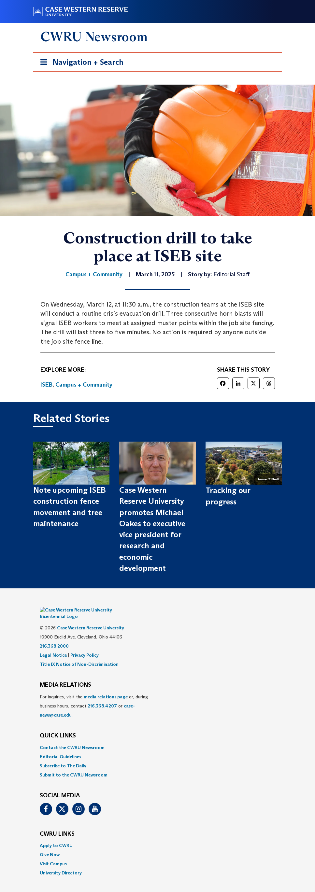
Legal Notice (53, 645)
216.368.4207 (102, 696)
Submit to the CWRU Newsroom (73, 765)
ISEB (46, 384)
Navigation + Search (79, 63)
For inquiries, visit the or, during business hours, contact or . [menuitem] (94, 696)
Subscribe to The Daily (63, 756)
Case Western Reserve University (90, 618)
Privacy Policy (84, 645)
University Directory (61, 863)
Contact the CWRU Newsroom (72, 738)
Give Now (50, 845)
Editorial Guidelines (60, 747)
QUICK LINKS (58, 726)
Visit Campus (53, 854)
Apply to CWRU (56, 836)
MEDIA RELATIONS (65, 675)
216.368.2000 (54, 636)
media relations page (106, 687)
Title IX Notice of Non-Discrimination (79, 654)
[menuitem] (158, 737)
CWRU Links (57, 824)
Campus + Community (83, 384)
